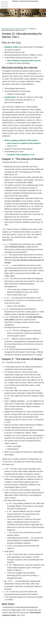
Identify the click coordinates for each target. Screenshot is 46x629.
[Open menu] (4, 4)
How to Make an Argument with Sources (24, 61)
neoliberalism (10, 97)
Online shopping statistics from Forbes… (21, 140)
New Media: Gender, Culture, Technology (14, 28)
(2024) (21, 155)
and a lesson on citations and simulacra (24, 143)
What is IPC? (12, 146)
